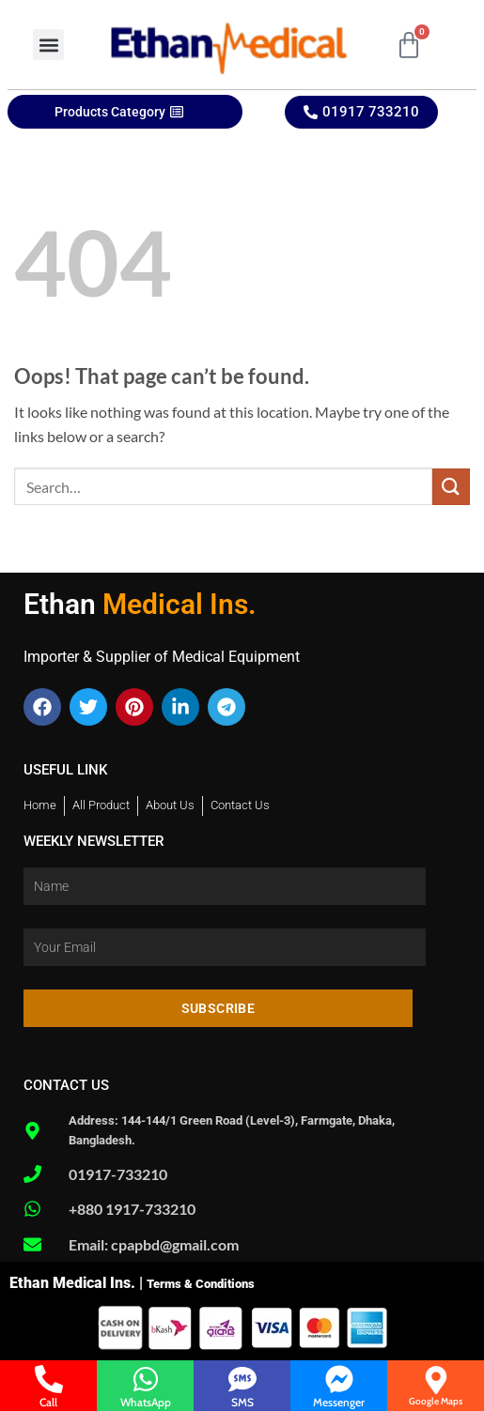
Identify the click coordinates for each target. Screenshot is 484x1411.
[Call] (49, 1379)
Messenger (339, 1402)
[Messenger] (339, 1379)
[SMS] (242, 1379)
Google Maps (435, 1401)
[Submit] (451, 486)
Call (48, 1402)
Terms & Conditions (201, 1284)
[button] (48, 44)
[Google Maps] (436, 1380)
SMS (242, 1402)
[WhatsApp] (146, 1379)
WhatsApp (145, 1402)
